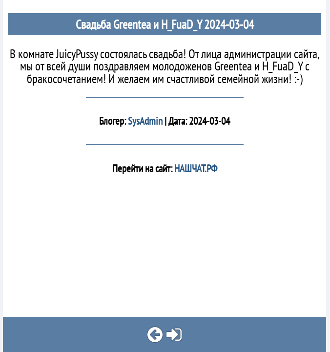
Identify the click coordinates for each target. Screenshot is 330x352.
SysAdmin (145, 121)
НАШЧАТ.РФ (194, 168)
